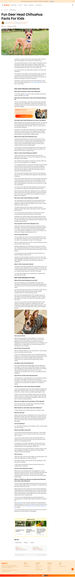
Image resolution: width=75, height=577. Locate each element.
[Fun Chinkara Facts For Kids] (20, 524)
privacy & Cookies (62, 566)
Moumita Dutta (13, 22)
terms (60, 565)
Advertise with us (27, 566)
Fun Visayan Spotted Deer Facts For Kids (30, 531)
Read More (54, 1)
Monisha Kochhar (12, 23)
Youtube (49, 571)
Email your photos (22, 116)
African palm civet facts (31, 506)
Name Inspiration (38, 5)
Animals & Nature (19, 528)
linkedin (49, 570)
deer (25, 96)
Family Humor (31, 5)
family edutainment (39, 570)
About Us (37, 565)
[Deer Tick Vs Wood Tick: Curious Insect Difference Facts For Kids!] (41, 524)
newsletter (38, 568)
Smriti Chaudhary (24, 23)
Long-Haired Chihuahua (36, 82)
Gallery (5, 54)
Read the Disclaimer (20, 555)
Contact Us (26, 565)
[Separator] (73, 569)
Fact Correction (43, 555)
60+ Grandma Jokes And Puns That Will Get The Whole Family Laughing (34, 1)
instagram (49, 568)
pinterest (49, 566)
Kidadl (2, 10)
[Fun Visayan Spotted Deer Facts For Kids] (31, 524)
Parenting (25, 5)
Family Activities (13, 5)
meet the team (39, 566)
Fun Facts (20, 5)
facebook (49, 565)
